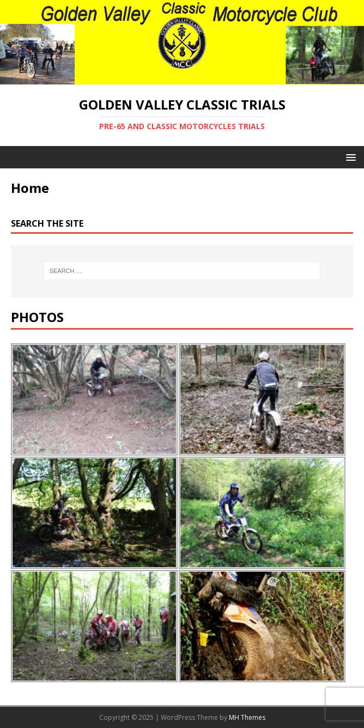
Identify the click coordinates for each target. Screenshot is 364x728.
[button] (349, 157)
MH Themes (247, 717)
